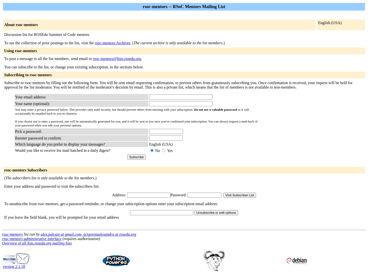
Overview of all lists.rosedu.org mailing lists (37, 243)
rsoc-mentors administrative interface (32, 239)
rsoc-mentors (12, 234)
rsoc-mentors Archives (112, 43)
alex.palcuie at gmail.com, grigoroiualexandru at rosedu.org (88, 234)
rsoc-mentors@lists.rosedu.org (117, 59)
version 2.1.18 (16, 265)
